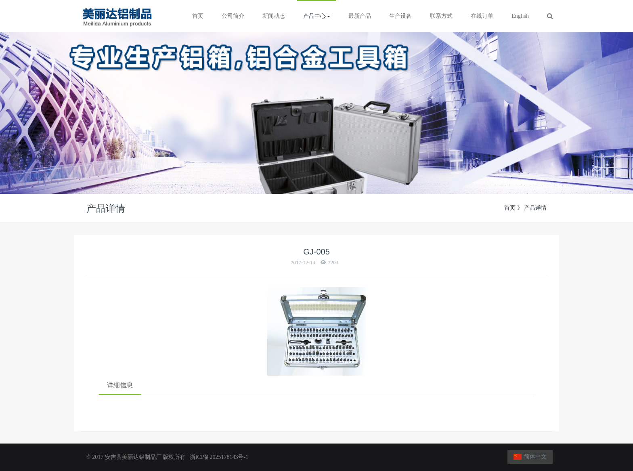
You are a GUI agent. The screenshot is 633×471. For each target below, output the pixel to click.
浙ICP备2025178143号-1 (217, 457)
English (520, 16)
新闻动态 (273, 16)
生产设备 (400, 16)
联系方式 (441, 16)
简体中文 (530, 457)
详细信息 (120, 385)
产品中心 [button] (317, 16)
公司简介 (233, 16)
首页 (197, 16)
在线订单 (482, 16)
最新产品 (359, 16)
